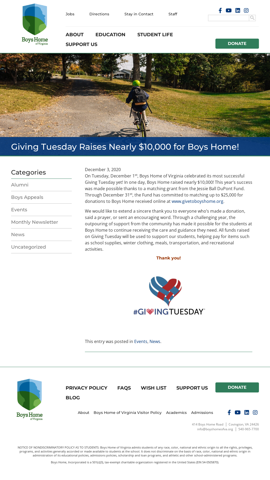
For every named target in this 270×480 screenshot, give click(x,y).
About (75, 35)
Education (110, 35)
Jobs (70, 14)
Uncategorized (28, 247)
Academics (176, 412)
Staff (172, 14)
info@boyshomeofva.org (215, 429)
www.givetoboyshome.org (197, 201)
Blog (73, 398)
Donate (237, 43)
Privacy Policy (86, 388)
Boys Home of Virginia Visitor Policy (128, 412)
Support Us (81, 44)
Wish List (153, 388)
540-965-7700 (248, 429)
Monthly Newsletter (34, 222)
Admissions (202, 412)
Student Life (155, 35)
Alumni (19, 185)
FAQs (124, 388)
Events (19, 210)
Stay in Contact (138, 14)
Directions (99, 14)
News (18, 234)
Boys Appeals (27, 197)
